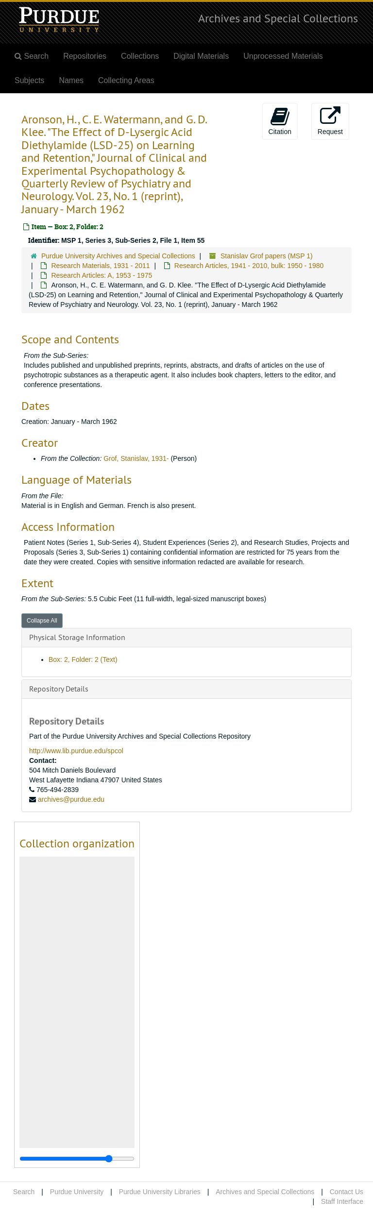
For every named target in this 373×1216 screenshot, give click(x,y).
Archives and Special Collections (278, 18)
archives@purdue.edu (71, 799)
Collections (140, 56)
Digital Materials (201, 56)
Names (71, 80)
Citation (280, 120)
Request (330, 120)
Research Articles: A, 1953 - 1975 (101, 275)
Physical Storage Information (77, 637)
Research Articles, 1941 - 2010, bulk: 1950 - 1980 (248, 266)
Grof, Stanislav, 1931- (136, 458)
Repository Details (58, 688)
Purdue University (77, 1192)
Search (23, 1192)
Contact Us (346, 1192)
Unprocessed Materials (283, 56)
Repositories (84, 56)
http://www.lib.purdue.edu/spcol (76, 751)
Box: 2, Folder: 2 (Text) (83, 659)
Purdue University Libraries (160, 1192)
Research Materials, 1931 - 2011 (100, 266)
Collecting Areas (126, 80)
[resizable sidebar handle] (77, 1159)
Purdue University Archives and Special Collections (118, 256)
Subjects (29, 80)
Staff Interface (342, 1201)
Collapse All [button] (42, 620)
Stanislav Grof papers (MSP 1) (266, 256)
